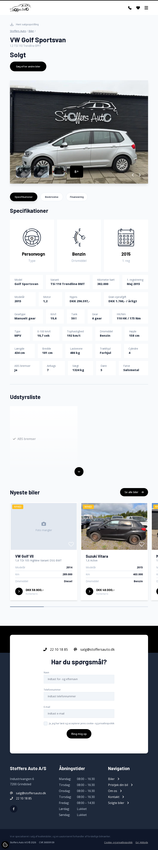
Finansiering (77, 196)
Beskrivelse (51, 196)
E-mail (47, 710)
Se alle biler (134, 496)
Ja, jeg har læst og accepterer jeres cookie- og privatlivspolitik (81, 727)
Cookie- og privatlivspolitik (118, 842)
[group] (79, 132)
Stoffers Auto (18, 31)
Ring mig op (79, 737)
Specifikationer (24, 196)
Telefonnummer (52, 693)
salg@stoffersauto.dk (94, 653)
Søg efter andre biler (28, 66)
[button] (133, 175)
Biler (31, 31)
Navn (46, 676)
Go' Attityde (141, 842)
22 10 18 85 (55, 653)
